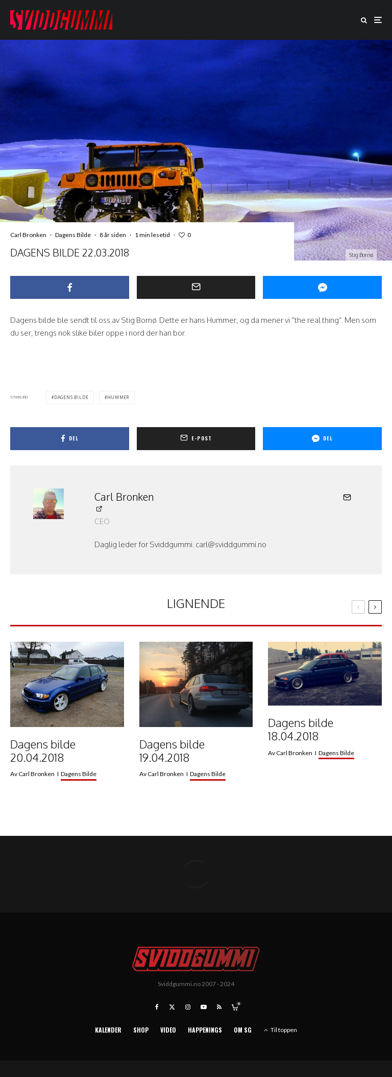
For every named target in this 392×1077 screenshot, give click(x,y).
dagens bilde (71, 397)
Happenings (205, 1029)
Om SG (243, 1029)
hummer (118, 397)
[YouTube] (203, 1007)
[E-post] (196, 287)
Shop (141, 1029)
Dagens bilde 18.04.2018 (300, 729)
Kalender (108, 1029)
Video (168, 1029)
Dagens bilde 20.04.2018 (43, 750)
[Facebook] (157, 1007)
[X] (172, 1007)
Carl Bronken (28, 235)
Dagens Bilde (73, 235)
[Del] (69, 287)
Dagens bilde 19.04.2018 (172, 750)
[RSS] (219, 1007)
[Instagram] (187, 1007)
